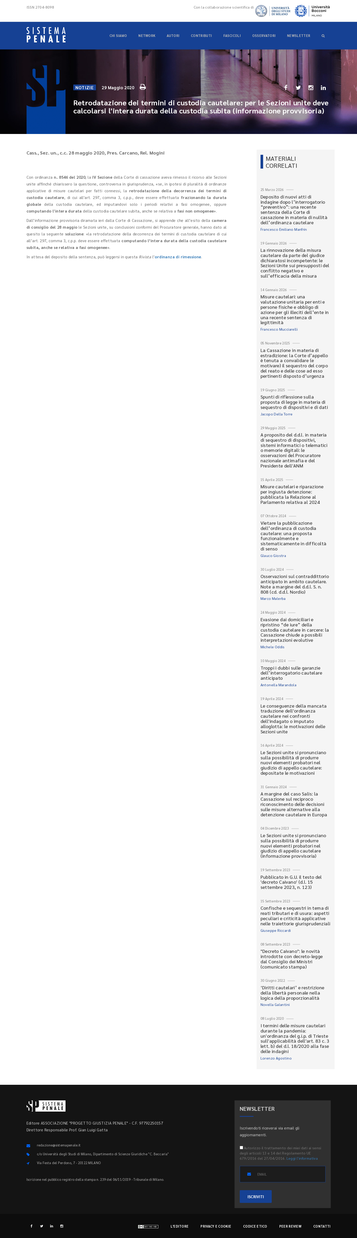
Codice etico (255, 1226)
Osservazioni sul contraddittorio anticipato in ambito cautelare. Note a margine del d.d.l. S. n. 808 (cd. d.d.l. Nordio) (295, 583)
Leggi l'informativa (302, 1158)
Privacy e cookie (215, 1226)
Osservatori (264, 35)
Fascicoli (232, 35)
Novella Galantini (275, 1004)
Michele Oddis (273, 646)
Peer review (290, 1226)
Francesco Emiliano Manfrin (284, 229)
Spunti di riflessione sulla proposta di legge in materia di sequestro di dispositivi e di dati (294, 402)
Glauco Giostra (273, 555)
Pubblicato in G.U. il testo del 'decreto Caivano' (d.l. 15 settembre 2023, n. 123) (291, 882)
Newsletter (298, 35)
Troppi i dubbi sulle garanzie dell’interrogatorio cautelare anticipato (291, 673)
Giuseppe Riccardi (276, 930)
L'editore (180, 1226)
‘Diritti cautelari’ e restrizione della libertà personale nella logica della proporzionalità (292, 992)
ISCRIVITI (256, 1196)
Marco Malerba (273, 598)
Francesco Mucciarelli (279, 329)
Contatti (321, 1226)
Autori (173, 35)
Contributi (201, 35)
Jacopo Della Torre (277, 414)
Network (146, 35)
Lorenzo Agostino (276, 1058)
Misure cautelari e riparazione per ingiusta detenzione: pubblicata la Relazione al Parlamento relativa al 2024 (292, 494)
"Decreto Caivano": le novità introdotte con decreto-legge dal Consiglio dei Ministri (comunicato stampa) (292, 958)
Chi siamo (118, 35)
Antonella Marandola (279, 684)
